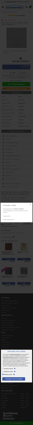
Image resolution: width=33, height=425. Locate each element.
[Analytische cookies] (2, 371)
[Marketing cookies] (2, 374)
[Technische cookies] (2, 368)
